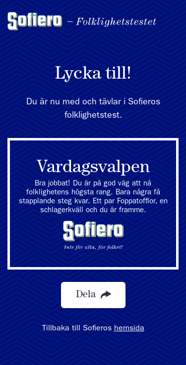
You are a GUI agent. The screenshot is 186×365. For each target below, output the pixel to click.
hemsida (129, 329)
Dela (93, 295)
